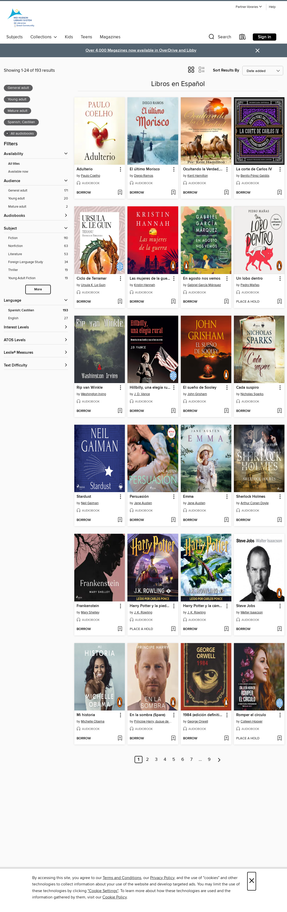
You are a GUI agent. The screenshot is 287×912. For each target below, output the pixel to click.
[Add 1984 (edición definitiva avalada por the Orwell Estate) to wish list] (226, 738)
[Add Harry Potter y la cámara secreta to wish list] (226, 629)
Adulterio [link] (85, 169)
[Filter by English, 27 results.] (38, 318)
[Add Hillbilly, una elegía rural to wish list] (173, 411)
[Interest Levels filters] (36, 327)
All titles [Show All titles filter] (14, 164)
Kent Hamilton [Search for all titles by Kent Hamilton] (197, 176)
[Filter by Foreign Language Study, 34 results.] (38, 262)
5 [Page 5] (173, 759)
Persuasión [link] (139, 496)
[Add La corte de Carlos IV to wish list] (279, 192)
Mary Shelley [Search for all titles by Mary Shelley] (90, 612)
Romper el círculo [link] (251, 715)
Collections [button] (43, 37)
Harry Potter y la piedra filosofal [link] (150, 606)
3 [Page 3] (156, 759)
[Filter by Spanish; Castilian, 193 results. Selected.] (38, 310)
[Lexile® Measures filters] (36, 353)
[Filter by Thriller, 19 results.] (38, 270)
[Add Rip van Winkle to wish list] (120, 411)
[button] (249, 7)
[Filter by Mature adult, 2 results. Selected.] (38, 206)
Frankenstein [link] (88, 606)
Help (272, 7)
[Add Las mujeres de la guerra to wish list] (173, 302)
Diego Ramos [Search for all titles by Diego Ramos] (143, 176)
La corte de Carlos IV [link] (254, 169)
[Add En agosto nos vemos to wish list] (226, 302)
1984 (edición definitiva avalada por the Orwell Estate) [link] (203, 715)
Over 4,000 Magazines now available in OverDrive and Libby (141, 50)
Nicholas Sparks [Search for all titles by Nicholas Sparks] (252, 394)
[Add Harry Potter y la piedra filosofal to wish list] (173, 629)
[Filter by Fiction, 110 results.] (38, 238)
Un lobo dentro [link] (249, 278)
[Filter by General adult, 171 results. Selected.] (38, 190)
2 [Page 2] (147, 759)
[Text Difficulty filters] (36, 365)
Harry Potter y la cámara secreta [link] (203, 606)
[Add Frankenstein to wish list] (120, 629)
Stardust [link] (84, 496)
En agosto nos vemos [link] (201, 278)
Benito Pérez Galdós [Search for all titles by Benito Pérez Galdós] (255, 176)
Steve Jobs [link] (245, 606)
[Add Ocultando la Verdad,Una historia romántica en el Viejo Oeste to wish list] (226, 192)
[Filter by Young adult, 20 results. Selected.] (38, 198)
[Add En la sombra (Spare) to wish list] (173, 738)
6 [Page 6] (182, 759)
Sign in (264, 37)
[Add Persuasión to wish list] (173, 520)
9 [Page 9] (209, 759)
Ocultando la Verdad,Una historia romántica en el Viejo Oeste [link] (203, 169)
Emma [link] (188, 496)
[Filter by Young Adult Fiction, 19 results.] (38, 278)
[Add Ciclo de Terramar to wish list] (120, 302)
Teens (86, 37)
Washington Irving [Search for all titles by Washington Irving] (93, 394)
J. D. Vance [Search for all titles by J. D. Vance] (142, 394)
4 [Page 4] (165, 759)
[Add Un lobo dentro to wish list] (279, 302)
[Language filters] (36, 300)
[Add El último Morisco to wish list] (173, 192)
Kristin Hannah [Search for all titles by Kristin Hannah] (144, 285)
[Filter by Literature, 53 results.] (38, 254)
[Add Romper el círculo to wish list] (279, 738)
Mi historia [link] (86, 715)
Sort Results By (226, 70)
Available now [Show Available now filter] (18, 172)
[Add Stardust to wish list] (120, 520)
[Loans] (242, 38)
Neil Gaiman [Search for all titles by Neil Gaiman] (90, 503)
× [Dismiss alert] (257, 51)
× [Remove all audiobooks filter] (7, 133)
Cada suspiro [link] (247, 387)
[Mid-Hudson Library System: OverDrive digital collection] (21, 17)
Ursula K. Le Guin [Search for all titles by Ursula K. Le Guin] (93, 285)
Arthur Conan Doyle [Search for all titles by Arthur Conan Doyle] (255, 503)
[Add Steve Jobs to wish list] (279, 629)
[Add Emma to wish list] (226, 520)
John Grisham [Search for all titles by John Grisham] (197, 394)
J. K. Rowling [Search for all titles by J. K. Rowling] (143, 612)
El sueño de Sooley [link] (200, 387)
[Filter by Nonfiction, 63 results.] (38, 246)
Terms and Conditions (122, 877)
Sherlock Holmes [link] (250, 496)
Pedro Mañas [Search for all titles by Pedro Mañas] (250, 285)
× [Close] (251, 881)
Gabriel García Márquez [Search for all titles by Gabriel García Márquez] (204, 285)
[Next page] (219, 759)
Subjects (14, 37)
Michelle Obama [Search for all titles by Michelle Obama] (92, 721)
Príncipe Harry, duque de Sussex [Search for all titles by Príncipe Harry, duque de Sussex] (153, 721)
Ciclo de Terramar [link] (91, 278)
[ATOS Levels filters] (36, 340)
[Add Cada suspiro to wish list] (279, 411)
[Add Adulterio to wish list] (120, 192)
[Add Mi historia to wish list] (120, 738)
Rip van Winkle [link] (90, 387)
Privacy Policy (162, 877)
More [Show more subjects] (38, 289)
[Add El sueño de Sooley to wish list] (226, 411)
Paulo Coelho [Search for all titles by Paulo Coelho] (90, 176)
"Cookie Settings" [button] (103, 890)
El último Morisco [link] (145, 169)
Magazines (110, 37)
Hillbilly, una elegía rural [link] (150, 387)
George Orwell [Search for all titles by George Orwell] (197, 721)
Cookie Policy (114, 897)
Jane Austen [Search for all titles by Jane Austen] (143, 503)
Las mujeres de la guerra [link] (150, 278)
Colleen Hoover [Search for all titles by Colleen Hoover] (251, 721)
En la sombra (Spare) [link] (147, 715)
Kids (69, 37)
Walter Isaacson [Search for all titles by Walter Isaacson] (252, 612)
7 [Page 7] (191, 759)
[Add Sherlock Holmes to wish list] (279, 520)
